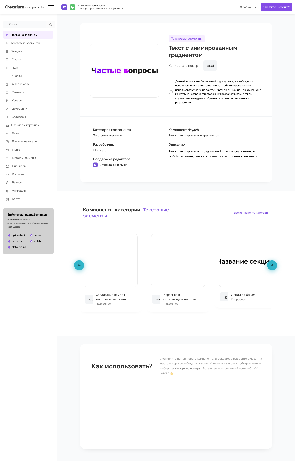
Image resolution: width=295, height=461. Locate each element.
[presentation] (79, 266)
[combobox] (24, 24)
